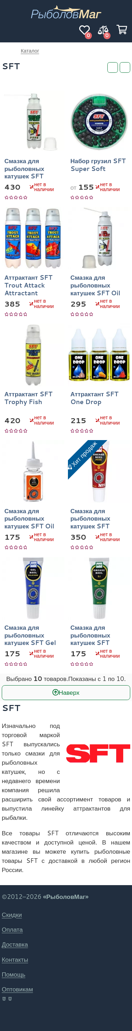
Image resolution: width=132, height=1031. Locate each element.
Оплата (12, 929)
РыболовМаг (7, 51)
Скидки (12, 914)
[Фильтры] (112, 67)
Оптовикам (17, 989)
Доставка (15, 944)
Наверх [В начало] (69, 692)
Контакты (15, 959)
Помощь (13, 974)
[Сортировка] (125, 67)
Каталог (30, 50)
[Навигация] (10, 30)
